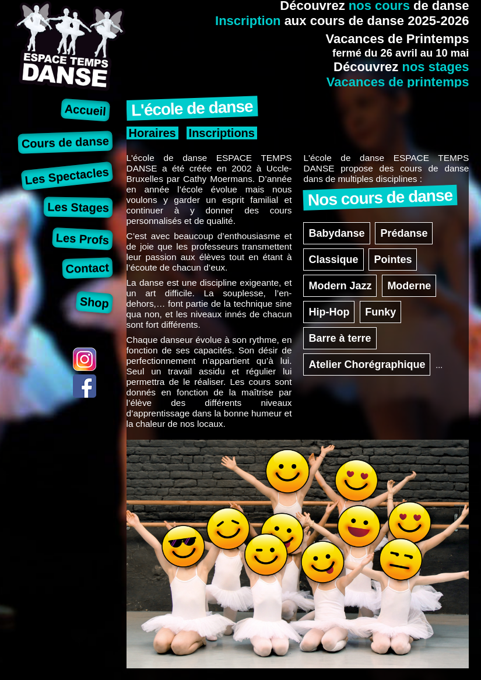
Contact (87, 268)
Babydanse (336, 233)
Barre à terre (339, 338)
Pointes (393, 259)
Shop (94, 302)
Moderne (409, 286)
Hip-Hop (328, 312)
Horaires (152, 133)
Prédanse (403, 233)
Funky (380, 312)
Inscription (247, 20)
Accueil (85, 110)
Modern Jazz (339, 286)
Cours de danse (65, 142)
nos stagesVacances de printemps (397, 74)
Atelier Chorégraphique (366, 364)
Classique (333, 259)
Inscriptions (222, 133)
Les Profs (82, 239)
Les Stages (78, 207)
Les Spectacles (66, 176)
